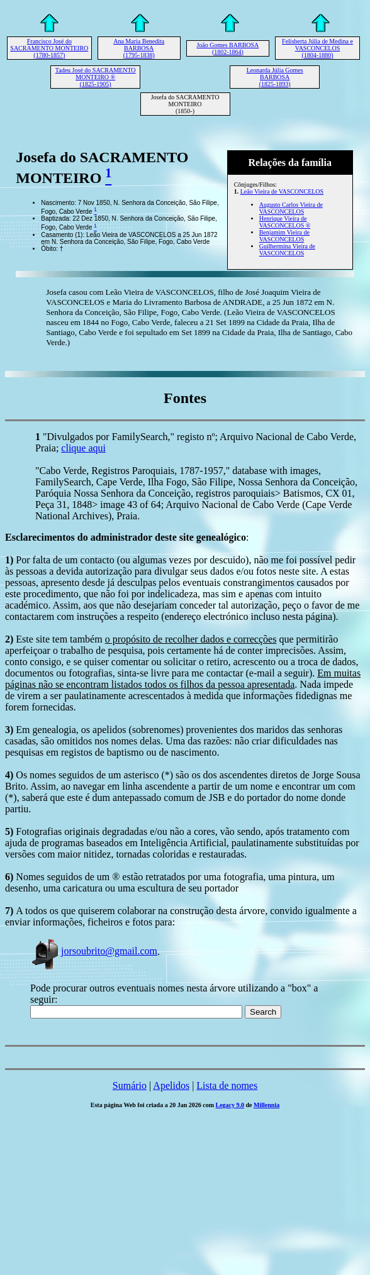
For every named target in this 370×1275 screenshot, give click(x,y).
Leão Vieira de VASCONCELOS (281, 191)
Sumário (130, 1085)
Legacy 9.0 (230, 1104)
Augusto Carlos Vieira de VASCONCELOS (291, 208)
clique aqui (83, 448)
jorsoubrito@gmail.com (93, 951)
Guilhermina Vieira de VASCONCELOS (287, 250)
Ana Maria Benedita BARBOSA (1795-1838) (138, 48)
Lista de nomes (226, 1085)
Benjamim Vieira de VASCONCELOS (284, 236)
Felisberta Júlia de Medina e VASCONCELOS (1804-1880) (317, 48)
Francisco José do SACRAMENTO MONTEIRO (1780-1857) (49, 48)
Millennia (266, 1104)
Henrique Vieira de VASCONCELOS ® (285, 222)
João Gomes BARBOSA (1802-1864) (227, 48)
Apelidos (171, 1085)
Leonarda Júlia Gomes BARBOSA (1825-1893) (275, 77)
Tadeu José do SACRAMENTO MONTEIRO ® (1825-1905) (95, 77)
